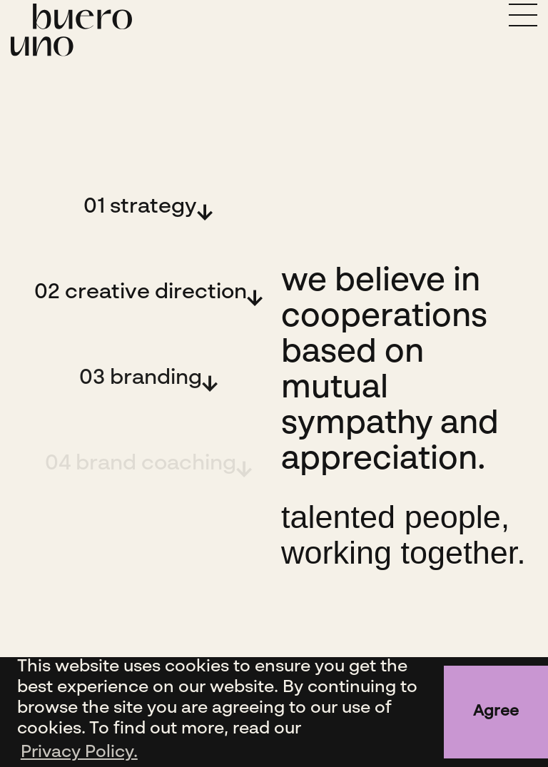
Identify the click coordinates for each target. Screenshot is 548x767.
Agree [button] (496, 711)
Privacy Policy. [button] (79, 752)
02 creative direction (140, 292)
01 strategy (140, 207)
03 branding (140, 378)
